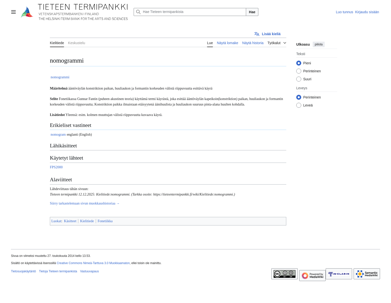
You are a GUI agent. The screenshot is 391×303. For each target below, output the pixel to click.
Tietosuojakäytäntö (23, 271)
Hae (252, 12)
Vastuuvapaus (89, 271)
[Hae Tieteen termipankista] (190, 12)
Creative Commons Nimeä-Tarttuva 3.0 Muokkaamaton (93, 263)
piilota (318, 44)
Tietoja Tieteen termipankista (58, 271)
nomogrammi (60, 77)
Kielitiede (87, 221)
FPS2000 (56, 167)
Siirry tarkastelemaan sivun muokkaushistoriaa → (85, 203)
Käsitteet (70, 221)
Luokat (56, 221)
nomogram (58, 134)
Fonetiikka (105, 221)
